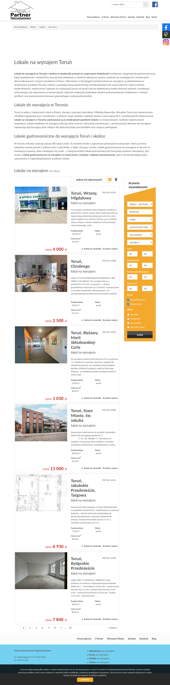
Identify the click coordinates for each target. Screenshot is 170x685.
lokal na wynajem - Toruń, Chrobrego (66, 289)
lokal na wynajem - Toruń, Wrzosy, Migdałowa (66, 219)
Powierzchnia (133, 260)
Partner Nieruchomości (36, 639)
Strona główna (93, 17)
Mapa (116, 179)
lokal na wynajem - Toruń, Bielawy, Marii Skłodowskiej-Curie (66, 364)
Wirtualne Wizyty (118, 17)
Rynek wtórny (134, 304)
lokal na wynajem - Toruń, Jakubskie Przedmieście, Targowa (66, 512)
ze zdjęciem (134, 318)
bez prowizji (134, 323)
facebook (155, 4)
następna (113, 627)
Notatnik (140, 17)
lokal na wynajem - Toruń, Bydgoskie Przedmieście (66, 587)
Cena (129, 248)
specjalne (133, 314)
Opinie (154, 17)
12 (70, 627)
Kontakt (131, 17)
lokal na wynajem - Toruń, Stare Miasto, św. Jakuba (66, 438)
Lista (109, 179)
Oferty (130, 309)
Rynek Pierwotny (136, 300)
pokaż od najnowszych (89, 179)
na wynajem (102, 651)
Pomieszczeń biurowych (138, 272)
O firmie (105, 17)
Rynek (130, 295)
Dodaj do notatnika (92, 248)
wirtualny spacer (136, 327)
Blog (148, 17)
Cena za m (132, 283)
